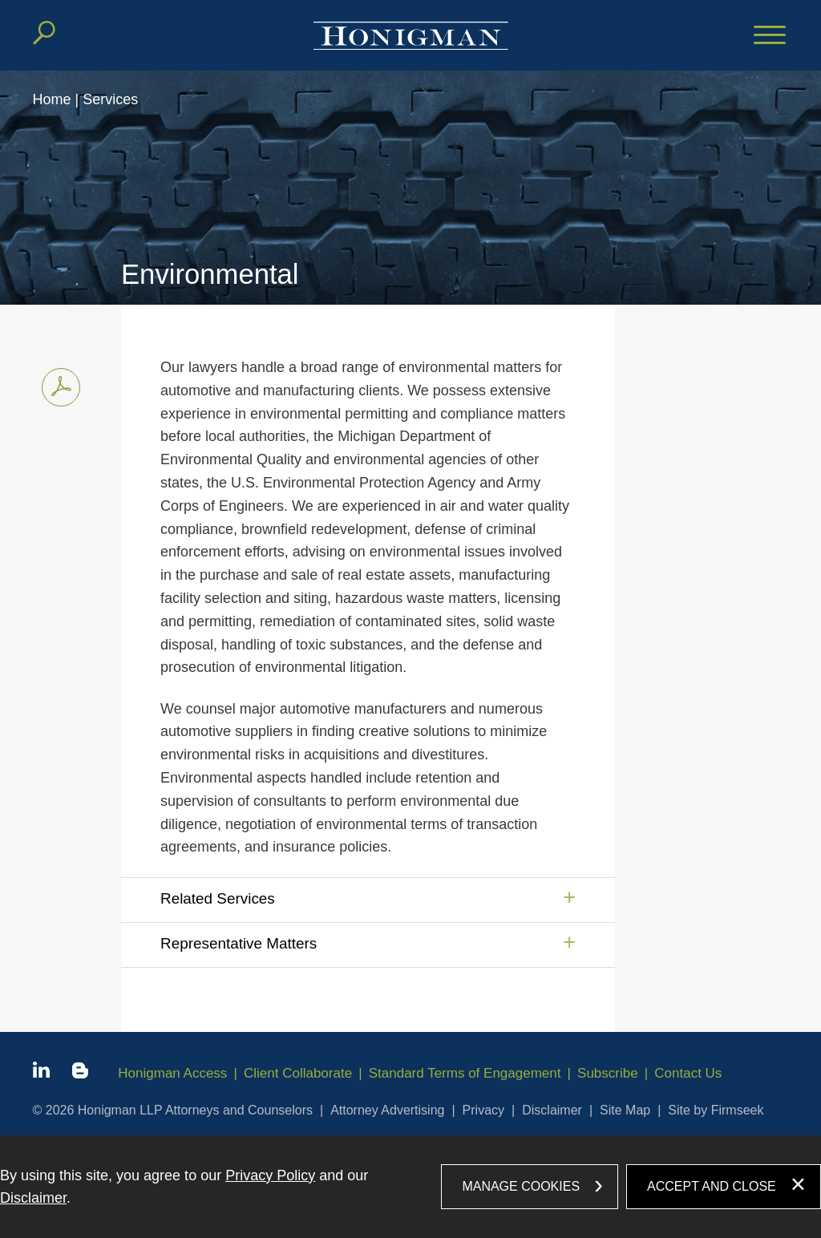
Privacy (483, 1110)
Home (52, 99)
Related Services (217, 898)
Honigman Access (172, 1073)
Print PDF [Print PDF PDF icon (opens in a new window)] (56, 384)
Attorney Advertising (387, 1110)
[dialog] (410, 1186)
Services (110, 99)
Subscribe (607, 1073)
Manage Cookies (521, 1186)
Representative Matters (238, 943)
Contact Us (688, 1073)
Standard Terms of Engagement (465, 1073)
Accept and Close (711, 1186)
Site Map (625, 1110)
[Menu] (769, 36)
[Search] (44, 33)
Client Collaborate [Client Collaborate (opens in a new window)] (298, 1073)
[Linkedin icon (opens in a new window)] (41, 1073)
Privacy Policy (270, 1175)
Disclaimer (552, 1110)
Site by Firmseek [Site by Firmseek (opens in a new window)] (715, 1110)
